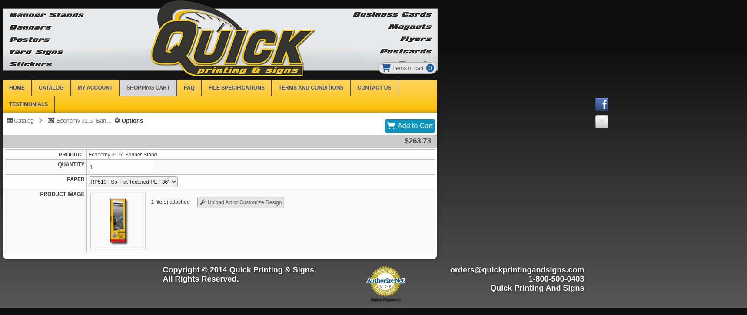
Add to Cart (415, 125)
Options (128, 120)
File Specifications (237, 88)
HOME (17, 88)
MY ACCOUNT (95, 88)
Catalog (20, 120)
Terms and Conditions (311, 88)
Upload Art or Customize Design (245, 202)
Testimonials (28, 104)
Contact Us (375, 88)
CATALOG (51, 88)
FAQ (189, 88)
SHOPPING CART (148, 88)
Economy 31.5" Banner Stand (84, 120)
